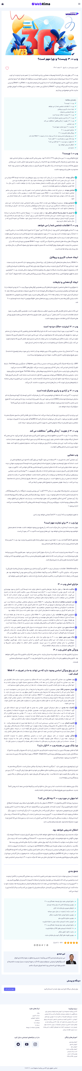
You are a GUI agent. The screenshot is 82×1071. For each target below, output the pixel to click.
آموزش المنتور (73, 1045)
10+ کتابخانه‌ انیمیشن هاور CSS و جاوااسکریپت (60, 928)
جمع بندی (71, 148)
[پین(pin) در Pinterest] (40, 945)
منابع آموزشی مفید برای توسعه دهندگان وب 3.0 (59, 901)
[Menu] (79, 3)
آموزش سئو (74, 1047)
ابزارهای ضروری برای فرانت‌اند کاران (63, 908)
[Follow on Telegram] (18, 1044)
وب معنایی (70, 124)
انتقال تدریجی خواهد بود (66, 145)
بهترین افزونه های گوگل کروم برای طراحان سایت (59, 935)
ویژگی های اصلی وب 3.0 (66, 133)
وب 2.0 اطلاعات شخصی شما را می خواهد (61, 106)
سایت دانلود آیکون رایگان (66, 932)
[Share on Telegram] (35, 945)
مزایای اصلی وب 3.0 (67, 130)
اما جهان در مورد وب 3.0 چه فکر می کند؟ (61, 142)
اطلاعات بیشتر (67, 1030)
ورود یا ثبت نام (10, 989)
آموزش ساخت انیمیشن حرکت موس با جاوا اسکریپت (58, 922)
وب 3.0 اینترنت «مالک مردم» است (63, 115)
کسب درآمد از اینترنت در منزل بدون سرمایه (61, 912)
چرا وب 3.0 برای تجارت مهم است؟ (63, 127)
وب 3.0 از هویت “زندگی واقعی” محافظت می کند (59, 121)
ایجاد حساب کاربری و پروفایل (66, 109)
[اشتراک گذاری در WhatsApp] (47, 945)
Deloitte (70, 568)
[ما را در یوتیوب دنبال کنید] (26, 1044)
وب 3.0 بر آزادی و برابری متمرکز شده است (61, 118)
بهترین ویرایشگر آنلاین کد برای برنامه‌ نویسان (60, 905)
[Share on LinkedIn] (37, 945)
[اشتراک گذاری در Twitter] (42, 945)
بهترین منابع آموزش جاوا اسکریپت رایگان (61, 915)
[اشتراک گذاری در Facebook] (45, 945)
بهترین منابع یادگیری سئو (66, 918)
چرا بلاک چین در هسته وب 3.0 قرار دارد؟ (61, 139)
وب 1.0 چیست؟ (69, 103)
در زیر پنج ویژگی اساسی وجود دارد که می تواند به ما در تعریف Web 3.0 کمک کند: (51, 136)
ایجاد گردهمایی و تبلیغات (67, 112)
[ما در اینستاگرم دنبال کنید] (35, 1044)
